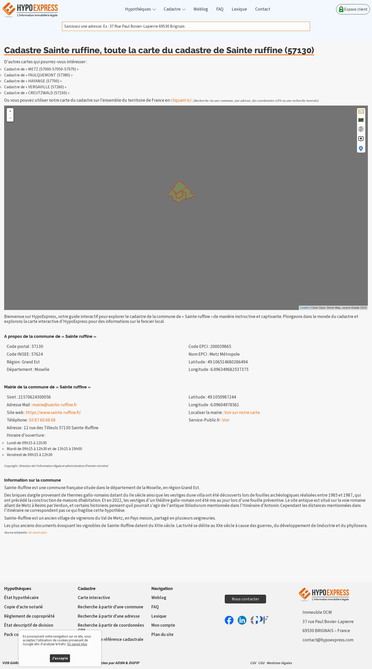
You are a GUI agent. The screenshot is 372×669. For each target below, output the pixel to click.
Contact (262, 9)
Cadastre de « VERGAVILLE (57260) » (35, 87)
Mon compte (163, 625)
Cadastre (172, 9)
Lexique (239, 9)
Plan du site (162, 634)
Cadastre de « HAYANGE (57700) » (33, 81)
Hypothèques (138, 9)
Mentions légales (279, 662)
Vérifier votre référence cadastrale (110, 639)
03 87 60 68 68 (42, 420)
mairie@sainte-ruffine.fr (54, 405)
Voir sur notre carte (242, 412)
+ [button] (10, 111)
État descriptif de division (28, 625)
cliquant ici (181, 100)
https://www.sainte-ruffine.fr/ (53, 412)
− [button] (10, 118)
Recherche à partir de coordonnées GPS (111, 628)
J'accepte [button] (60, 658)
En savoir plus (37, 532)
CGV (253, 662)
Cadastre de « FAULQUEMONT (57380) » (38, 75)
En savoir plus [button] (77, 644)
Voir (225, 420)
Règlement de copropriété (29, 616)
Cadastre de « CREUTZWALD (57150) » (36, 93)
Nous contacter (245, 599)
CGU (261, 662)
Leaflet (304, 307)
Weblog (200, 9)
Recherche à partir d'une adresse (109, 616)
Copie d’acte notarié (23, 607)
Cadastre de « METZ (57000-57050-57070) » (41, 69)
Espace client (353, 9)
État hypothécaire (21, 597)
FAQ (219, 9)
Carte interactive (94, 597)
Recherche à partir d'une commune (110, 607)
